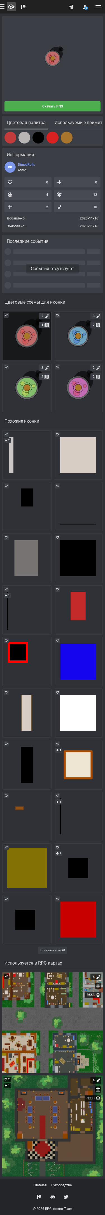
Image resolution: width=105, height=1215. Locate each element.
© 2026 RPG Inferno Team (52, 1208)
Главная (40, 1185)
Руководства (61, 1185)
